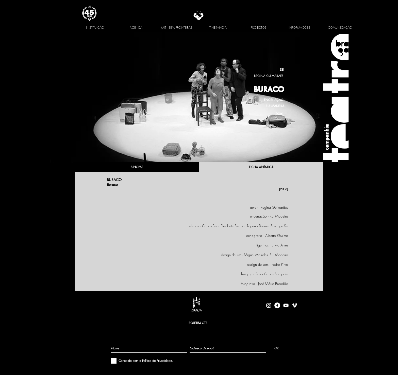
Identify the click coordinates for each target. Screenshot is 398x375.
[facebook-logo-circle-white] (277, 305)
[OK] (277, 348)
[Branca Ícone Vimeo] (294, 305)
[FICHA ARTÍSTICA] (261, 167)
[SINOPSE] (137, 167)
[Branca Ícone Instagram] (269, 305)
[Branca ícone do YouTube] (286, 305)
